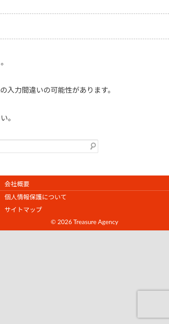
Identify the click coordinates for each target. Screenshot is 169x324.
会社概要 (17, 184)
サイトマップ (23, 209)
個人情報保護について (36, 197)
